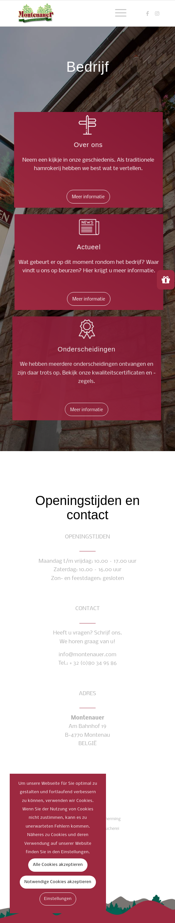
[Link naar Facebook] (147, 13)
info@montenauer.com (87, 655)
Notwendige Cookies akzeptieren (57, 882)
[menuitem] (117, 13)
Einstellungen (58, 899)
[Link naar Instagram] (157, 13)
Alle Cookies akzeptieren (58, 865)
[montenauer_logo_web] (72, 13)
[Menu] (117, 13)
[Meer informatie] (89, 196)
